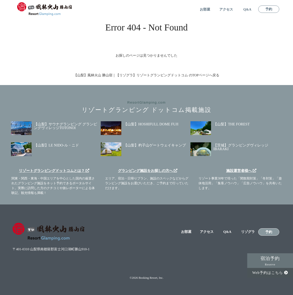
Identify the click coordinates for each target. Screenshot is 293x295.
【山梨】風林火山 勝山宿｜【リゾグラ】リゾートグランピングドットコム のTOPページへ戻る (146, 75)
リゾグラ (248, 232)
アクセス (226, 9)
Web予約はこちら (270, 273)
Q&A (247, 9)
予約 (268, 9)
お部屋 (205, 9)
